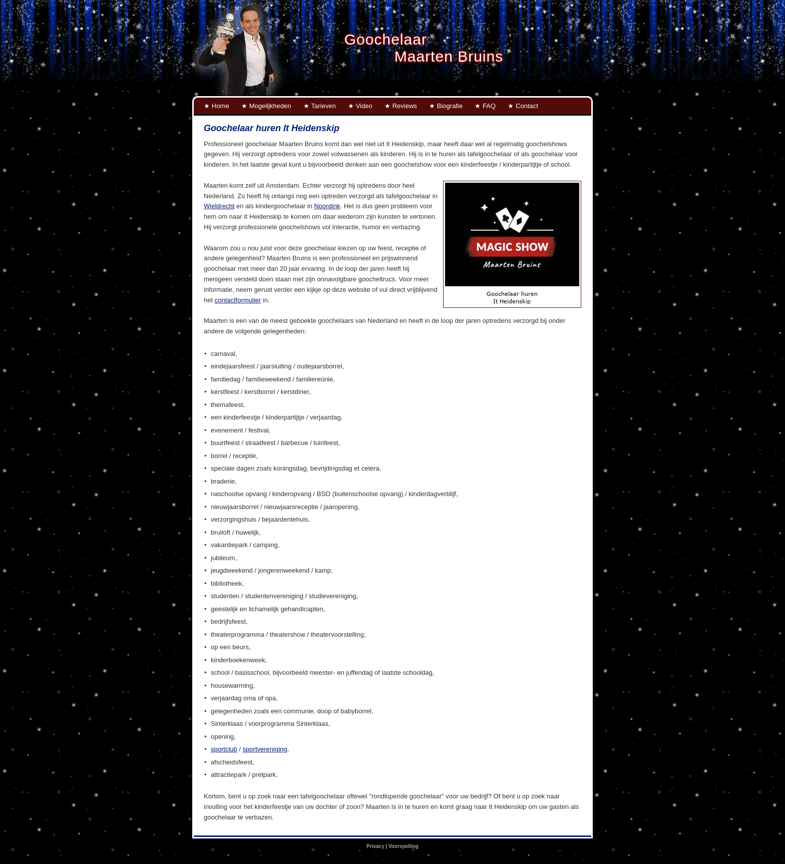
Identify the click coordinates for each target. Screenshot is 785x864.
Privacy (375, 846)
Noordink (327, 206)
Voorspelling (403, 846)
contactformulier (238, 300)
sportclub (224, 749)
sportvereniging (265, 749)
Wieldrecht (219, 206)
